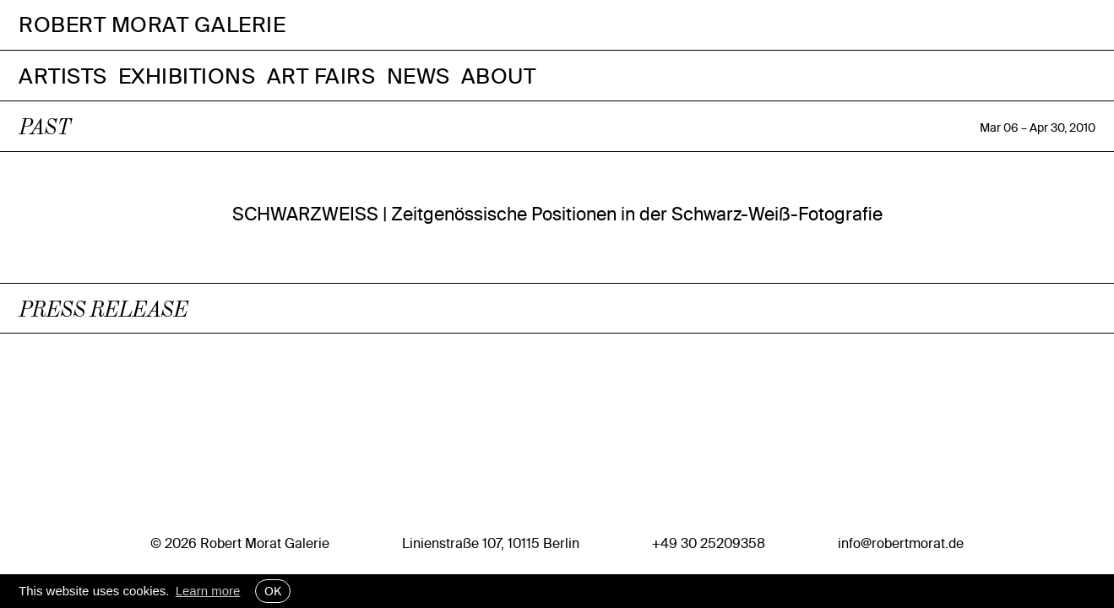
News (418, 75)
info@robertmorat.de (901, 543)
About (498, 75)
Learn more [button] (208, 591)
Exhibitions (187, 75)
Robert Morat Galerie (152, 25)
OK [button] (272, 591)
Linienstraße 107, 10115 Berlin (490, 543)
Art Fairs (321, 75)
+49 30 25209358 (708, 543)
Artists (63, 75)
